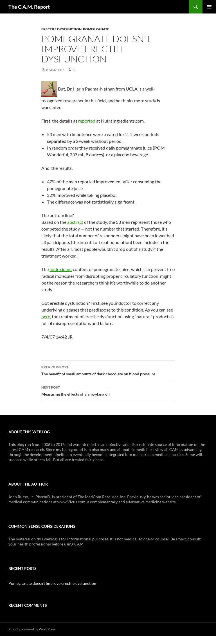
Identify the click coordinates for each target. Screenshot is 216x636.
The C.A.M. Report (29, 7)
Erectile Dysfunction (61, 29)
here (45, 316)
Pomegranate (96, 29)
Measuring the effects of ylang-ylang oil (108, 390)
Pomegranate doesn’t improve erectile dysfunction (52, 583)
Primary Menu (209, 6)
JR (74, 70)
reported (86, 120)
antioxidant (61, 269)
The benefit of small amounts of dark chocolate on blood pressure (108, 370)
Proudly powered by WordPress (31, 629)
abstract (75, 222)
